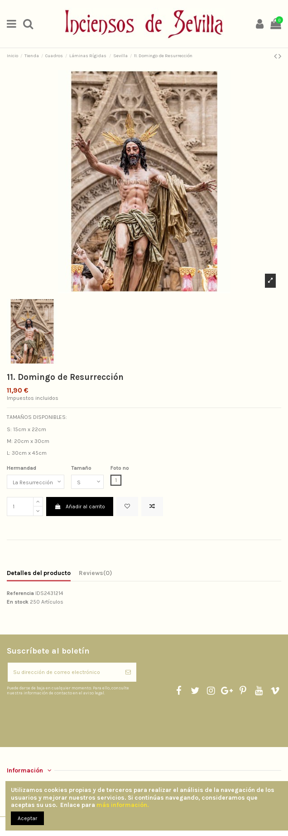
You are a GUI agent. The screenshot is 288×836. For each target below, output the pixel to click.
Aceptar (27, 818)
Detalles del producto (39, 572)
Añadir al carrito (79, 506)
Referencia (20, 593)
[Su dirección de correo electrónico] (64, 672)
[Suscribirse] (128, 672)
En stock (18, 602)
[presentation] (82, 717)
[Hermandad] (35, 482)
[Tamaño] (87, 482)
